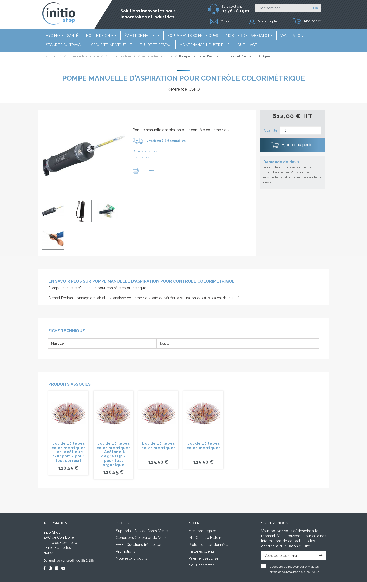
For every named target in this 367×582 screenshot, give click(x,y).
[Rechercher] (282, 8)
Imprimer (144, 170)
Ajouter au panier (292, 145)
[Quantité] (300, 130)
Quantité (270, 130)
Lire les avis (141, 157)
